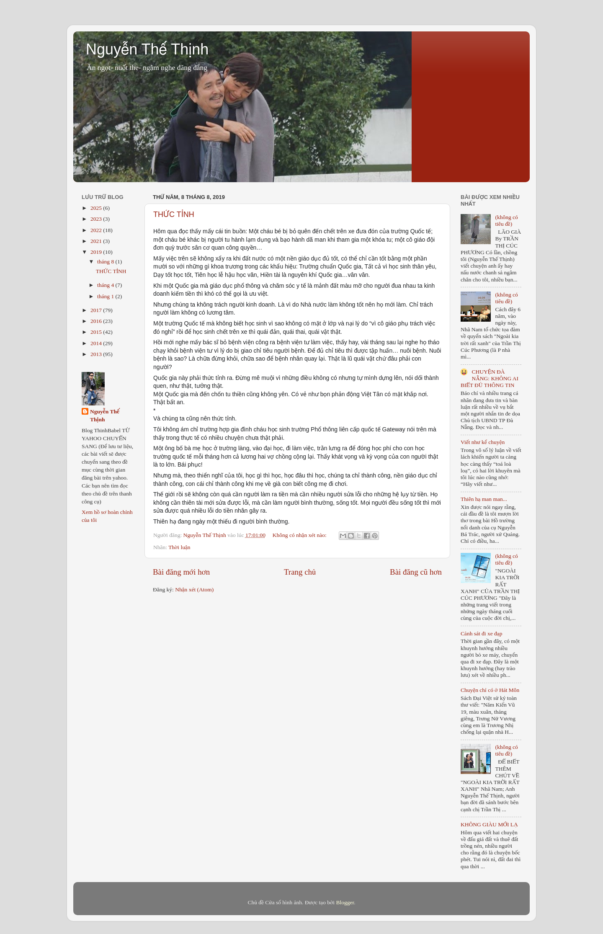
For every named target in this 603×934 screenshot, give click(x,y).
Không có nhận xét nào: (300, 535)
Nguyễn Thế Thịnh (147, 49)
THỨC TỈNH (173, 214)
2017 (96, 310)
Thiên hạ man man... (484, 499)
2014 (96, 343)
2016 (96, 321)
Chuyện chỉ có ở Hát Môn (490, 690)
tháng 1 (106, 296)
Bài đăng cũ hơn (416, 572)
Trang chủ (300, 572)
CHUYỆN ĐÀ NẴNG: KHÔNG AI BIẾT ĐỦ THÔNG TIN (489, 378)
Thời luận (179, 547)
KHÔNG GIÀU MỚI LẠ (489, 824)
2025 (96, 208)
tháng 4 (106, 285)
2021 (96, 241)
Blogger (345, 902)
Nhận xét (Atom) (194, 589)
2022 (96, 230)
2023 (96, 219)
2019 (96, 252)
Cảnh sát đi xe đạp (481, 633)
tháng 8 (106, 261)
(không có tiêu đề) (506, 220)
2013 (96, 354)
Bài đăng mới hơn (181, 572)
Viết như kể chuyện (483, 442)
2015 (96, 332)
